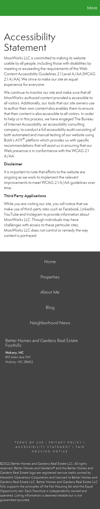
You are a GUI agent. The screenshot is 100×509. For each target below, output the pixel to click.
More (92, 8)
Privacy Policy (65, 442)
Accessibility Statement (43, 447)
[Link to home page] (5, 8)
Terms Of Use (29, 442)
